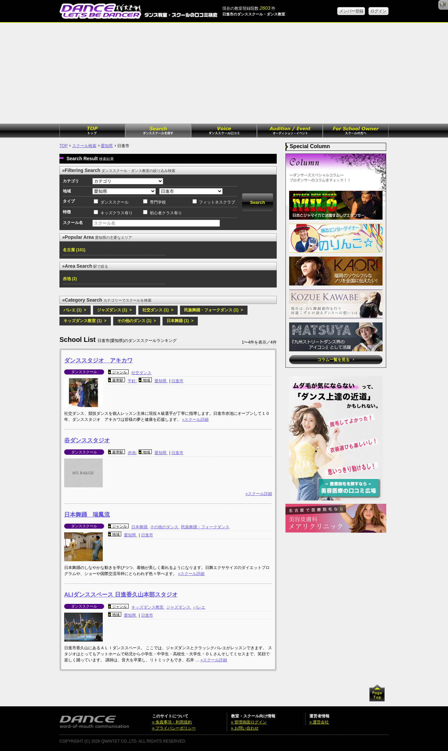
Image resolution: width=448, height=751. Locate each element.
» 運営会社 (319, 722)
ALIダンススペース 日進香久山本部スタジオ (121, 594)
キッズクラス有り (116, 213)
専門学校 (158, 202)
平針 (132, 381)
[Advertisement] (224, 73)
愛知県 (107, 145)
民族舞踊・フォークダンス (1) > (213, 310)
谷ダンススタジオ (87, 440)
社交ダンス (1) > (157, 310)
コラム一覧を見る (335, 359)
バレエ (199, 607)
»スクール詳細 (195, 419)
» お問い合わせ (245, 728)
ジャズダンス (178, 607)
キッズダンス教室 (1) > (84, 320)
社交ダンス (141, 372)
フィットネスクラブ (217, 202)
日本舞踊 (139, 527)
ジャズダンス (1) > (114, 310)
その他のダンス (164, 527)
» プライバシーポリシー (174, 728)
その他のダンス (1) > (136, 320)
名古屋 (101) (74, 250)
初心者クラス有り (166, 213)
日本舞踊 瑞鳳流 (87, 515)
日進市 (177, 381)
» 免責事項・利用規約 (172, 722)
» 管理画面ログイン (249, 722)
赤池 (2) (70, 278)
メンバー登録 (351, 11)
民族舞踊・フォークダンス (205, 527)
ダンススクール (114, 202)
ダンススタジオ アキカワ (98, 360)
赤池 (132, 452)
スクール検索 (84, 145)
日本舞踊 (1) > (180, 320)
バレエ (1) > (74, 310)
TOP (63, 145)
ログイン (378, 11)
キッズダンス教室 (148, 607)
